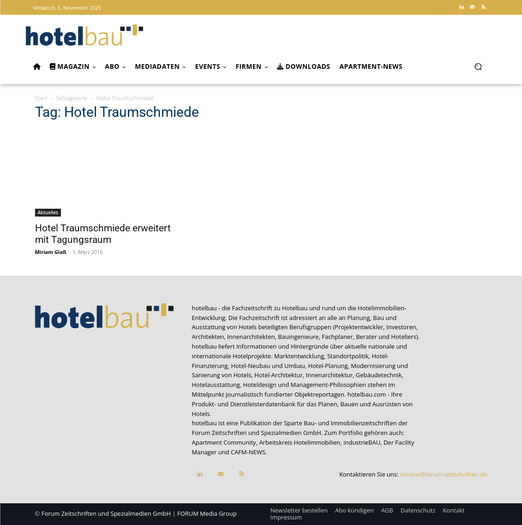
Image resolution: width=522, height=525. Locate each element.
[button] (478, 66)
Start (41, 98)
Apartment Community (224, 442)
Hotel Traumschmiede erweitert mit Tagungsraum (103, 234)
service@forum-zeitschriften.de (443, 474)
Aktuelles (48, 212)
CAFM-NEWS (248, 452)
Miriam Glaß (50, 251)
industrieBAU (361, 442)
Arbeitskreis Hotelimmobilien (299, 442)
